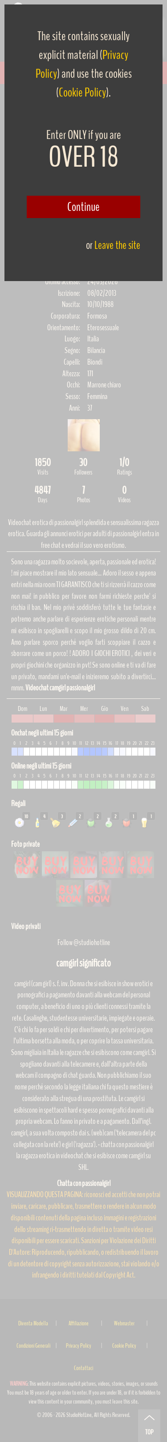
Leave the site (117, 245)
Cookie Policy (82, 92)
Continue (83, 206)
